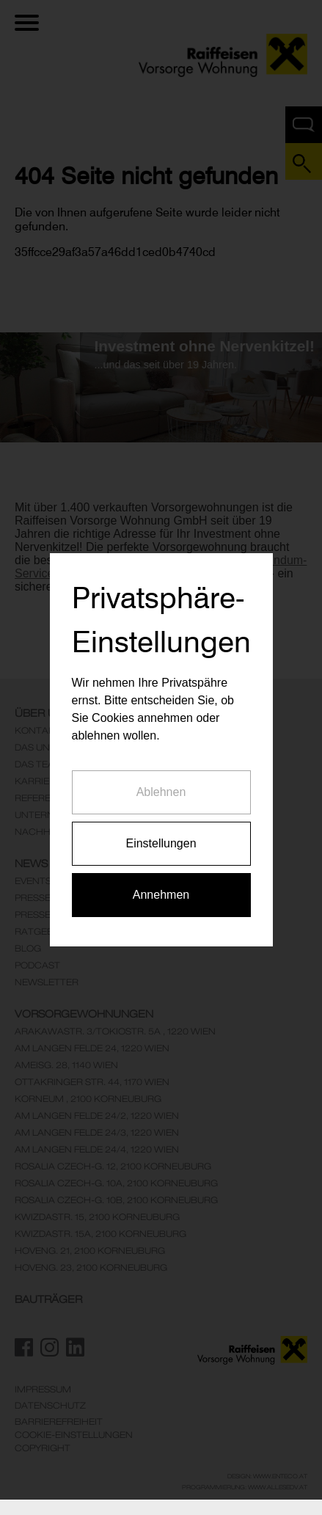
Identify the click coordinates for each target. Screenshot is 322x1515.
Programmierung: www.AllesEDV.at (244, 1487)
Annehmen (161, 873)
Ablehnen (161, 770)
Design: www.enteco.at (267, 1476)
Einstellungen (160, 822)
